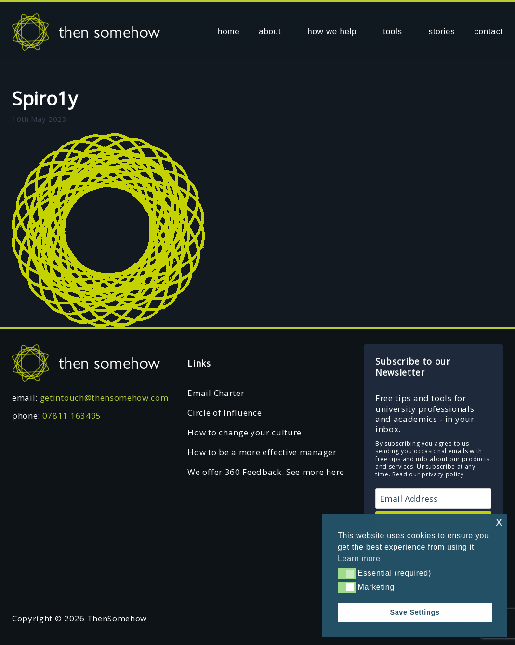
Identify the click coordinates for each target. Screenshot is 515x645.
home (228, 31)
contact (488, 31)
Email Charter (215, 392)
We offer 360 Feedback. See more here (265, 471)
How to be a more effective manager (261, 452)
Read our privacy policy (428, 474)
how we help (332, 31)
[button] (347, 573)
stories (442, 31)
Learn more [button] (359, 558)
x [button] (499, 521)
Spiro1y (45, 98)
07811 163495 (71, 415)
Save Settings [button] (414, 612)
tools (392, 31)
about (270, 31)
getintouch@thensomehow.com (104, 397)
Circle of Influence (224, 412)
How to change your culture (244, 432)
